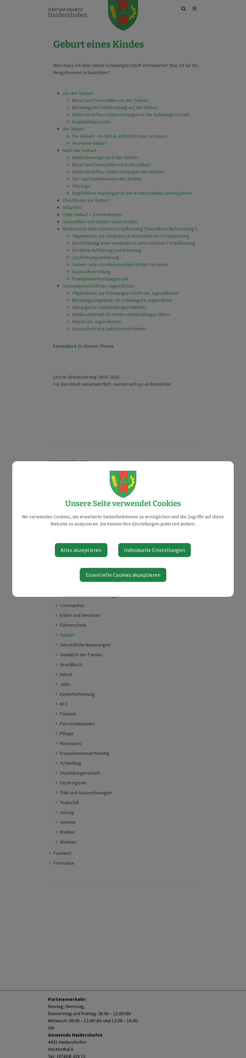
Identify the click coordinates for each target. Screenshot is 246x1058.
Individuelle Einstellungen (154, 550)
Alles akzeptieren (81, 550)
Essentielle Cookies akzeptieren (123, 574)
